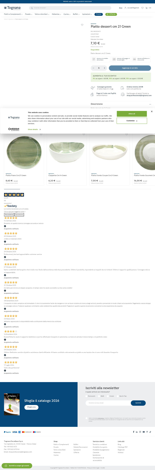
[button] (149, 127)
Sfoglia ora (31, 407)
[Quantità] (99, 68)
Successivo (19, 214)
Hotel (112, 396)
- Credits (102, 468)
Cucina (56, 455)
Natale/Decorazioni (81, 447)
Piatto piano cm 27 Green (16, 175)
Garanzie (96, 452)
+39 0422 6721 (12, 446)
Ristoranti (91, 396)
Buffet (76, 444)
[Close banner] (151, 3)
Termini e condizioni (100, 444)
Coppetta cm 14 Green (57, 175)
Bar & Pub (123, 396)
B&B (102, 396)
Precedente (9, 214)
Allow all (132, 6)
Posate (56, 447)
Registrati (121, 450)
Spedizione (96, 455)
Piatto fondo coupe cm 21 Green (104, 175)
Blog (119, 444)
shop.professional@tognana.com (139, 95)
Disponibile (95, 50)
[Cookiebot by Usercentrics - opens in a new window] (13, 21)
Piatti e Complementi (61, 444)
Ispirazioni (77, 450)
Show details (33, 21)
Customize (132, 13)
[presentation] (102, 411)
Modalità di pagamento (101, 450)
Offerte (76, 452)
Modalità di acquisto (100, 447)
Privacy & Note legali (93, 468)
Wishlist (120, 452)
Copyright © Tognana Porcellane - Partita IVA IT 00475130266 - (68, 468)
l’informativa (100, 418)
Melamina (57, 452)
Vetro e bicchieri (59, 450)
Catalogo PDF (123, 447)
